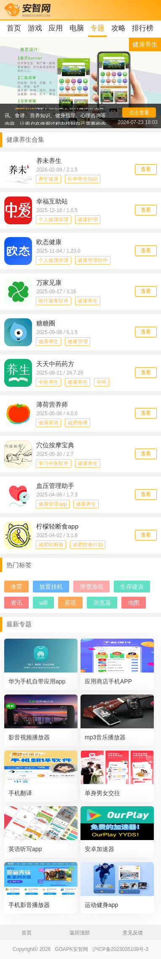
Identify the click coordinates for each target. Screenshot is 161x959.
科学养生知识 (82, 179)
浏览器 (102, 602)
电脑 (77, 28)
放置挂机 (51, 586)
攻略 (118, 28)
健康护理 (88, 220)
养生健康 (48, 179)
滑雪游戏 (91, 586)
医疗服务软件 (53, 301)
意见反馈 (133, 933)
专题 (97, 28)
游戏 (35, 28)
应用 (55, 28)
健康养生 (88, 301)
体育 (16, 586)
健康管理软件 (93, 260)
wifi (43, 602)
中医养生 (48, 382)
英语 (70, 602)
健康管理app (52, 504)
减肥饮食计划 (87, 545)
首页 (14, 28)
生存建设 (132, 586)
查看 (146, 169)
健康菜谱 (48, 423)
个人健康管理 (53, 220)
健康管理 (77, 341)
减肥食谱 (77, 423)
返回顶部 (80, 933)
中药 (102, 382)
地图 (134, 602)
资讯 (16, 602)
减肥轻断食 (51, 545)
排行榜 (142, 28)
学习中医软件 (53, 463)
